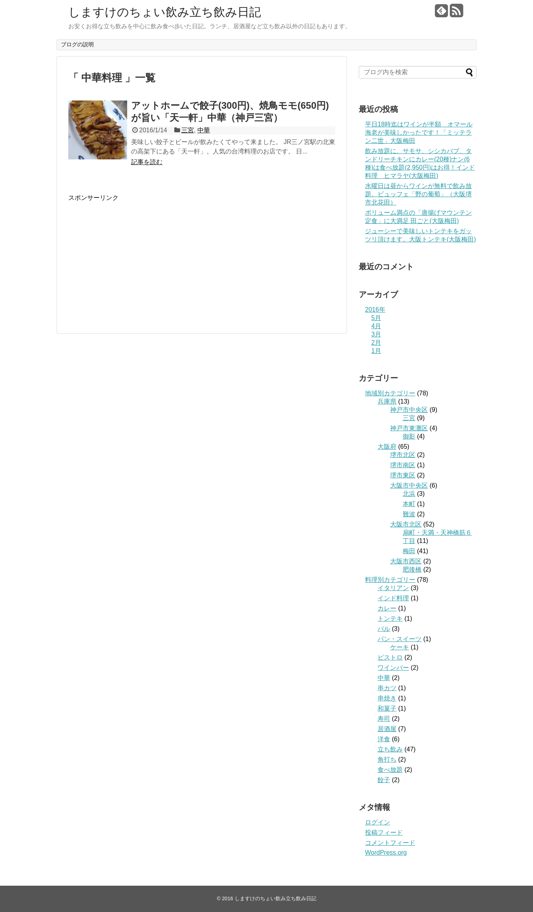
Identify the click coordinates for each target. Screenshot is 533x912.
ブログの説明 (77, 44)
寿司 (384, 718)
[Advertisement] (134, 257)
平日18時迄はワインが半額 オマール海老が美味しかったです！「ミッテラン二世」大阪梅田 (419, 132)
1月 (376, 350)
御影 (409, 436)
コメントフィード (390, 842)
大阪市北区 (406, 524)
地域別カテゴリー (390, 393)
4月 (376, 326)
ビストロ (390, 657)
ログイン (377, 822)
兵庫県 (387, 401)
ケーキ (399, 647)
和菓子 (387, 708)
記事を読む (146, 162)
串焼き (387, 698)
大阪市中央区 (409, 485)
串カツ (387, 688)
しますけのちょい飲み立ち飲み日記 (164, 11)
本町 (409, 504)
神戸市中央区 (409, 409)
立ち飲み (390, 749)
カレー (387, 608)
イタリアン (393, 588)
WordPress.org (386, 852)
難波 (409, 514)
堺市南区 (402, 465)
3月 (376, 334)
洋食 (384, 739)
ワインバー (393, 667)
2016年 (375, 309)
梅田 (409, 551)
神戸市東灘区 (409, 428)
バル (384, 628)
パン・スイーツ (400, 639)
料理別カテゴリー (390, 579)
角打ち (387, 759)
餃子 (384, 780)
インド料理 (393, 598)
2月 (376, 342)
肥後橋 (412, 569)
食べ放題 (390, 769)
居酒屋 (387, 729)
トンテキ (390, 618)
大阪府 (387, 446)
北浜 (409, 493)
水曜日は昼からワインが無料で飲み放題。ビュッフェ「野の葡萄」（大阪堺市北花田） (418, 194)
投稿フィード (384, 832)
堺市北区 (402, 454)
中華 (203, 130)
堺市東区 (402, 475)
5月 (376, 317)
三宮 (187, 130)
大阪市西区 (406, 561)
